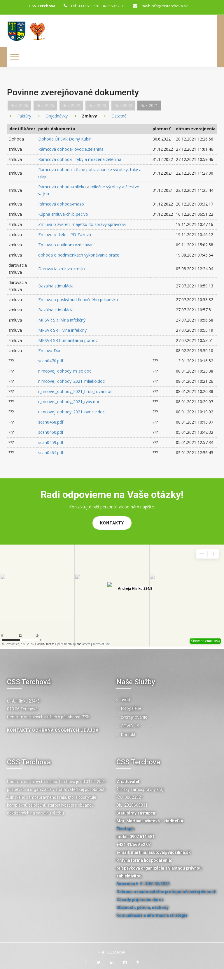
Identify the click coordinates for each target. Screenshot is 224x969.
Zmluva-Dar (49, 350)
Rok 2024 (71, 105)
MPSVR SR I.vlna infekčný (61, 320)
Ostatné (119, 116)
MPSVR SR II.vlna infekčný (62, 330)
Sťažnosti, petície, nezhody (142, 907)
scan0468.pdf (50, 422)
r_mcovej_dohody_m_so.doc (64, 371)
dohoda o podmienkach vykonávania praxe (78, 255)
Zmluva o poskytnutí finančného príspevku (78, 299)
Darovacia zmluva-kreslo (61, 268)
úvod (125, 699)
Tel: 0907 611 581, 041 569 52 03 (94, 5)
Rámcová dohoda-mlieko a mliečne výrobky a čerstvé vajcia (88, 190)
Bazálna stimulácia (56, 310)
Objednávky (57, 116)
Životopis (125, 828)
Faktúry (24, 116)
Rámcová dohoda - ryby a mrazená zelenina (79, 159)
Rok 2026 (19, 105)
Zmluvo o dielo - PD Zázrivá (64, 234)
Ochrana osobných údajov (65, 730)
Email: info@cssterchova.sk (160, 5)
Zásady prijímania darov (140, 899)
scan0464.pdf (50, 452)
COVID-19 (130, 726)
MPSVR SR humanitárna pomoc (68, 340)
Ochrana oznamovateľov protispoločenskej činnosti (166, 891)
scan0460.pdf (50, 432)
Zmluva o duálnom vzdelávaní (66, 244)
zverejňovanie (134, 717)
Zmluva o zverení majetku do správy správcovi (82, 224)
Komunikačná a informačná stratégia (152, 915)
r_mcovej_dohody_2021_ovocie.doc (71, 412)
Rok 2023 (97, 105)
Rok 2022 (123, 105)
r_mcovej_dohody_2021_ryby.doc (69, 401)
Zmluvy (89, 116)
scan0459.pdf (50, 442)
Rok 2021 (149, 105)
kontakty (112, 523)
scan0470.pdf (50, 361)
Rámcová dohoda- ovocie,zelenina (71, 149)
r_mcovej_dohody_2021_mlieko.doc (71, 381)
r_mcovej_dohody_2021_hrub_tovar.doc (75, 391)
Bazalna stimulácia (56, 286)
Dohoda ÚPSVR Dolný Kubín (65, 139)
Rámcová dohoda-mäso (61, 204)
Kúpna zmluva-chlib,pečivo (63, 214)
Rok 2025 (45, 105)
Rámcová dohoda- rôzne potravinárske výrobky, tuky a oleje (89, 173)
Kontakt (128, 734)
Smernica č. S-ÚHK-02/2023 (143, 884)
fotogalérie (131, 708)
